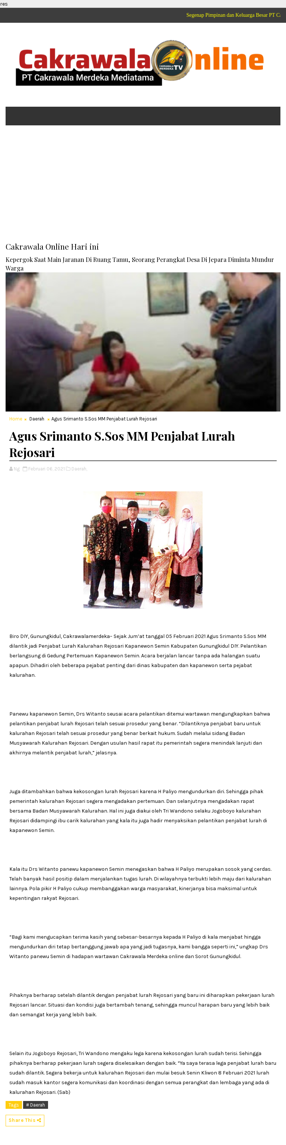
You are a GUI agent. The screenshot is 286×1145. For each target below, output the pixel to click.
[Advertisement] (143, 189)
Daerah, (79, 469)
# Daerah (35, 1105)
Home (15, 419)
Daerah (36, 419)
